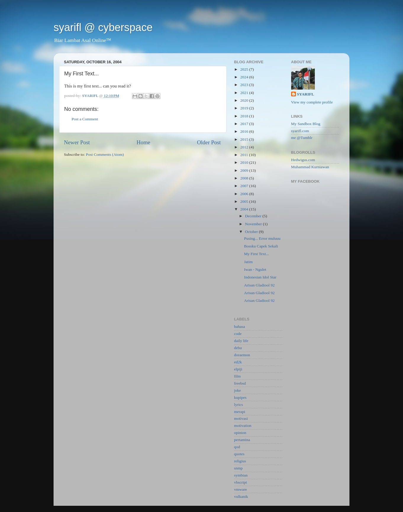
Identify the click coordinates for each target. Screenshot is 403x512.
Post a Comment (85, 119)
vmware (240, 489)
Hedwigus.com (303, 160)
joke (237, 390)
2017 (244, 123)
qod (237, 447)
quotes (239, 454)
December (253, 216)
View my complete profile (312, 102)
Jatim (248, 262)
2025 (244, 69)
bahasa (239, 326)
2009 (244, 170)
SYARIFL (305, 94)
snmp (238, 468)
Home (143, 142)
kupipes (240, 397)
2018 (244, 116)
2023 (244, 84)
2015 (244, 139)
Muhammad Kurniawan (310, 167)
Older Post (209, 142)
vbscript (240, 482)
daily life (241, 340)
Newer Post (77, 142)
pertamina (242, 440)
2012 (244, 147)
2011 (244, 155)
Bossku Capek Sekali (261, 246)
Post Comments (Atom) (105, 154)
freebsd (240, 383)
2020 (244, 100)
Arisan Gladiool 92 (259, 285)
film (237, 376)
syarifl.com (300, 131)
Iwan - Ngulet (255, 269)
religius (240, 461)
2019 (244, 108)
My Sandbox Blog (305, 123)
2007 (244, 186)
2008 (244, 178)
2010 (244, 162)
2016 (244, 131)
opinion (240, 432)
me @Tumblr (301, 137)
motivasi (241, 418)
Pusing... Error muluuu (262, 238)
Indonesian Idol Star (260, 277)
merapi (239, 411)
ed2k (238, 362)
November (254, 224)
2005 (244, 201)
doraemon (242, 355)
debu (238, 348)
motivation (243, 425)
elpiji (238, 369)
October (252, 231)
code (237, 333)
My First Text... (256, 254)
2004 (244, 209)
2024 (244, 77)
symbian (241, 475)
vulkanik (241, 496)
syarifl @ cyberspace (103, 27)
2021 (244, 92)
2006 (244, 194)
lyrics (238, 404)
